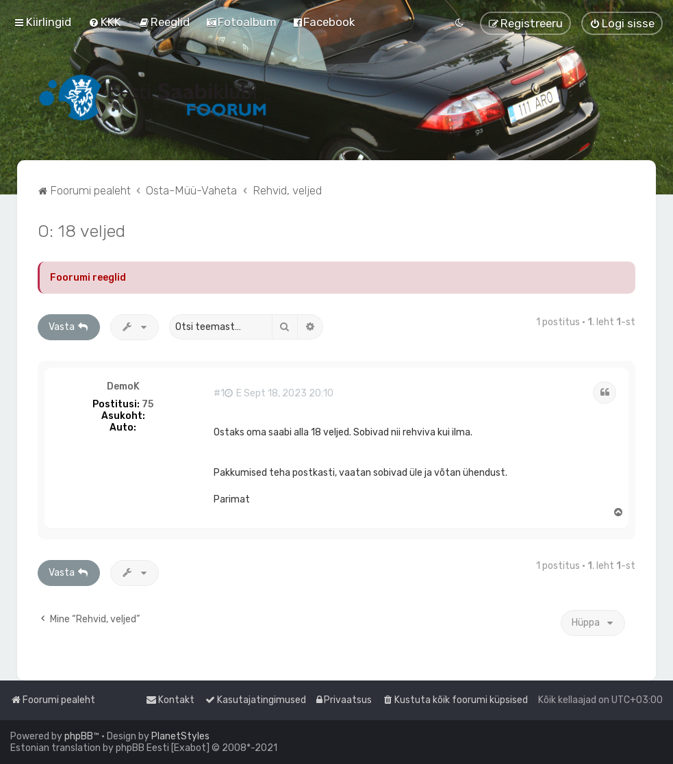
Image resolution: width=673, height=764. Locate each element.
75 (147, 404)
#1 (219, 393)
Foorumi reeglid (88, 277)
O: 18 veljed (81, 230)
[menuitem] (105, 22)
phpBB (78, 736)
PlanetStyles (180, 736)
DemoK (123, 386)
